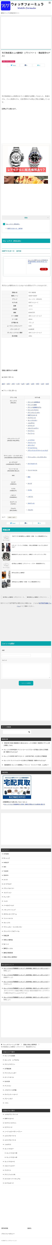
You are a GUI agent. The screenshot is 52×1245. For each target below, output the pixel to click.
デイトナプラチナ (33, 410)
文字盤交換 (8, 1068)
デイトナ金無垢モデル (34, 407)
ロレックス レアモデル (12, 1060)
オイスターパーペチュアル (12, 1179)
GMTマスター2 (32, 415)
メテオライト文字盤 (10, 1090)
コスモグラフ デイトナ (11, 1114)
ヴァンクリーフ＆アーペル (11, 931)
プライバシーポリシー (8, 1233)
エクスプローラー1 (10, 1136)
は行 (27, 384)
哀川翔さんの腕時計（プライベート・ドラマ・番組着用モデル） (29, 563)
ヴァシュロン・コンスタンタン (37, 457)
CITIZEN (6, 854)
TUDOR (6, 871)
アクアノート (32, 442)
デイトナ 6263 (32, 404)
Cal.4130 (7, 1081)
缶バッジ (6, 944)
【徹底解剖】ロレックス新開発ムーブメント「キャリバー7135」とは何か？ (26, 765)
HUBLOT (6, 862)
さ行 (13, 384)
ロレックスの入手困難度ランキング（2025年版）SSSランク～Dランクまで (26, 968)
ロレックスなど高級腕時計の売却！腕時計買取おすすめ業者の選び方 (24, 804)
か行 (8, 384)
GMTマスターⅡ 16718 (14, 228)
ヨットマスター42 (11, 1157)
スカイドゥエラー (33, 428)
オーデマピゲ (7, 884)
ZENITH (6, 875)
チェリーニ (31, 433)
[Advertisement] (26, 32)
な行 (22, 384)
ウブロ (30, 490)
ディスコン (8, 1086)
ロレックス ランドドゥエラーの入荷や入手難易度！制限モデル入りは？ (25, 760)
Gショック (7, 858)
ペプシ (6, 1103)
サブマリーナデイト (10, 1123)
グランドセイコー (9, 888)
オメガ (30, 483)
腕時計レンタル (8, 948)
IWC (29, 477)
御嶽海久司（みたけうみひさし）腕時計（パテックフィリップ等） (29, 554)
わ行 (47, 384)
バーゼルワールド (9, 905)
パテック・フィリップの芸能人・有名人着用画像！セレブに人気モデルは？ (30, 546)
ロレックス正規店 (10, 1055)
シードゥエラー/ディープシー (13, 1131)
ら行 (42, 384)
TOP (11, 1044)
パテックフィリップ (9, 910)
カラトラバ (31, 445)
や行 (37, 384)
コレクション (7, 892)
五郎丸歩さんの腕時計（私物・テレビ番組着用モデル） (26, 581)
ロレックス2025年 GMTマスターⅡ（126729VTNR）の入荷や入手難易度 (25, 756)
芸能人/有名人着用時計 (8, 61)
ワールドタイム (32, 448)
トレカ (6, 901)
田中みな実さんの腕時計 (18, 572)
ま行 (32, 384)
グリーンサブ (8, 1098)
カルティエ (31, 503)
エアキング (31, 425)
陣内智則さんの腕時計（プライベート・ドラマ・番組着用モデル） (39, 597)
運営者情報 (4, 1228)
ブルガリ (30, 510)
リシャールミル (32, 470)
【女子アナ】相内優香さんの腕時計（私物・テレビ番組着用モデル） (30, 536)
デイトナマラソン (10, 1064)
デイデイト (31, 430)
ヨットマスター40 (11, 1153)
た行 (18, 384)
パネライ (30, 496)
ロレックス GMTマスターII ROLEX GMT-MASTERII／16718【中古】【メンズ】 (38, 261)
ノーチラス (31, 440)
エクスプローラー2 (10, 1140)
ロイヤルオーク (32, 463)
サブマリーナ (32, 417)
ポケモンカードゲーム (10, 914)
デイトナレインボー (34, 412)
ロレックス (7, 922)
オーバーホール (9, 1077)
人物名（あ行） (12, 517)
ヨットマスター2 (10, 1161)
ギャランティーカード (11, 1094)
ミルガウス (31, 423)
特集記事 (6, 935)
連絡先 (29, 1228)
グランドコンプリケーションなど (38, 450)
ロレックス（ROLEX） (13, 224)
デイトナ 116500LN (34, 402)
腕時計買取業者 (8, 952)
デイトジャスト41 (10, 1174)
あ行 (3, 384)
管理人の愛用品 (8, 940)
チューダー (7, 897)
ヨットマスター (32, 420)
